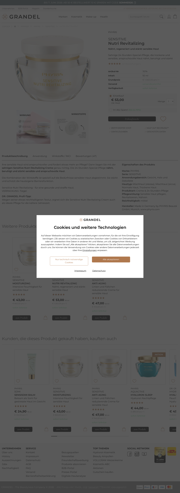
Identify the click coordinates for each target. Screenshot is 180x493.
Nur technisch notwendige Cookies (69, 261)
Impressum (80, 271)
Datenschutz (99, 271)
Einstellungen (89, 250)
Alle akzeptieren (111, 259)
